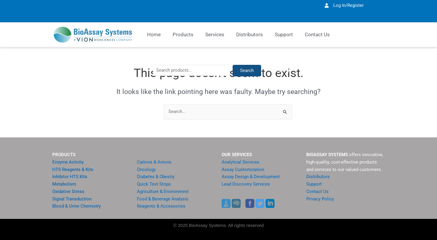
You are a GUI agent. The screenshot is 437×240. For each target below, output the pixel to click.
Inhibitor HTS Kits (69, 176)
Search (294, 102)
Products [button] (183, 34)
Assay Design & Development (251, 176)
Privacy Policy (320, 199)
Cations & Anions (154, 162)
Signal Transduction (71, 199)
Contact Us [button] (317, 34)
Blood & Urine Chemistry (76, 206)
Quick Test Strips (154, 184)
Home (154, 34)
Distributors (249, 34)
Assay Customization (243, 169)
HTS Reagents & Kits (72, 169)
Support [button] (284, 34)
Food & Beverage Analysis (162, 199)
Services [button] (214, 34)
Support (314, 184)
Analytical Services (240, 162)
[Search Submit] (285, 112)
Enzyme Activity (68, 162)
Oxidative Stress (68, 191)
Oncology (146, 169)
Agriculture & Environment (163, 191)
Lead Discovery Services (246, 184)
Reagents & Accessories (161, 206)
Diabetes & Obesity (155, 176)
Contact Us (317, 191)
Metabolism (64, 184)
